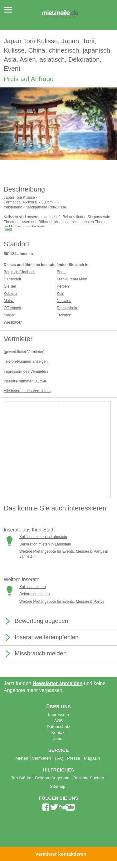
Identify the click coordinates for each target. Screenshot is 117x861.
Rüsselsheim (67, 308)
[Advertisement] (58, 465)
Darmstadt (12, 279)
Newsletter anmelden (58, 683)
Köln (60, 293)
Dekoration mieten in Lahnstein (45, 544)
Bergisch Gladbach (19, 272)
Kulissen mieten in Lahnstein (43, 537)
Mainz (9, 301)
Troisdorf (64, 315)
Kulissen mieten (32, 587)
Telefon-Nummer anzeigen (26, 361)
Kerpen (63, 286)
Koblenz (10, 293)
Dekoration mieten (34, 594)
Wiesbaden (13, 322)
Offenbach (12, 308)
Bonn (61, 272)
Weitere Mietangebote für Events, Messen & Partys (61, 601)
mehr (8, 229)
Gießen (10, 286)
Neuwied (64, 301)
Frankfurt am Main (72, 279)
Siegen (9, 315)
